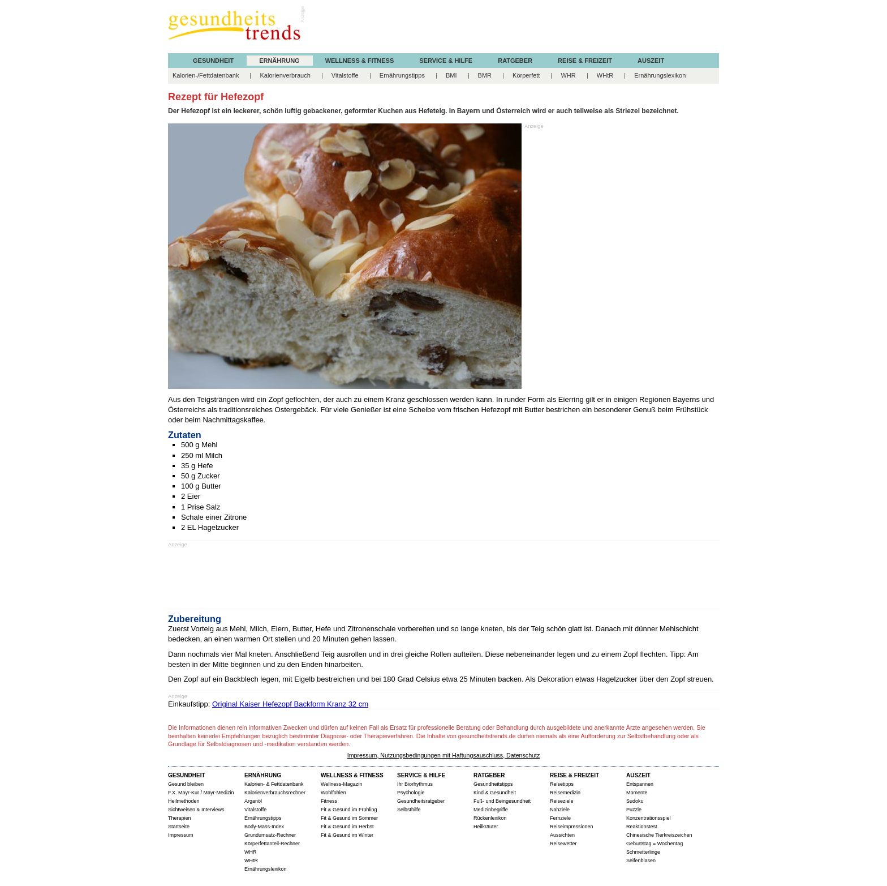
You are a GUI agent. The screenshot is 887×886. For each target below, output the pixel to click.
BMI (451, 75)
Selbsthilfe (409, 809)
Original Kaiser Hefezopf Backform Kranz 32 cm (290, 704)
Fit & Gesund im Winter (347, 835)
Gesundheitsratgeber (421, 801)
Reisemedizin (565, 792)
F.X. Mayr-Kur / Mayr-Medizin (201, 792)
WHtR (605, 75)
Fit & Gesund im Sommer (349, 818)
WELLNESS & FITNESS (359, 61)
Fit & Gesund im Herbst (347, 826)
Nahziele (560, 809)
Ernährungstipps (402, 75)
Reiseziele (562, 801)
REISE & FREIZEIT (585, 61)
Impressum (180, 835)
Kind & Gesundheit (494, 792)
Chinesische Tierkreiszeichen (659, 835)
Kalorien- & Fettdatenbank (274, 784)
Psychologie (411, 792)
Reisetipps (562, 784)
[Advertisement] (513, 27)
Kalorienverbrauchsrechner (274, 792)
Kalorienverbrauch (285, 75)
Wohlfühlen (333, 792)
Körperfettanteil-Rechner (272, 843)
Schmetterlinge (643, 852)
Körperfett (526, 75)
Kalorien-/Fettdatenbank (206, 75)
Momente (637, 792)
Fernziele (560, 818)
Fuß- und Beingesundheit (502, 801)
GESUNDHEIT (213, 61)
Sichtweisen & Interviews (196, 809)
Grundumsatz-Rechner (270, 835)
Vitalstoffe (345, 75)
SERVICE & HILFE (445, 61)
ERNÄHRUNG (279, 61)
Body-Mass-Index (264, 826)
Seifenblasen (641, 860)
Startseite (179, 826)
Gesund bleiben (186, 784)
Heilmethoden (184, 801)
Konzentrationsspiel (648, 818)
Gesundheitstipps (493, 784)
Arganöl (253, 801)
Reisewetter (563, 843)
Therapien (179, 818)
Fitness (329, 801)
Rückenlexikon (490, 818)
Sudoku (635, 801)
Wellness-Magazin (341, 784)
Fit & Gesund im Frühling (349, 809)
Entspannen (639, 784)
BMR (485, 75)
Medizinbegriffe (490, 809)
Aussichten (562, 835)
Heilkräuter (485, 826)
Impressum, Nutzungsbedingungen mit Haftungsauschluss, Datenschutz (443, 755)
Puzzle (633, 809)
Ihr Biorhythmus (415, 784)
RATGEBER (515, 61)
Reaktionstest (641, 826)
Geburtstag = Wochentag (654, 843)
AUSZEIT (651, 61)
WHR (568, 75)
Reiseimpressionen (571, 826)
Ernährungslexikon (660, 75)
